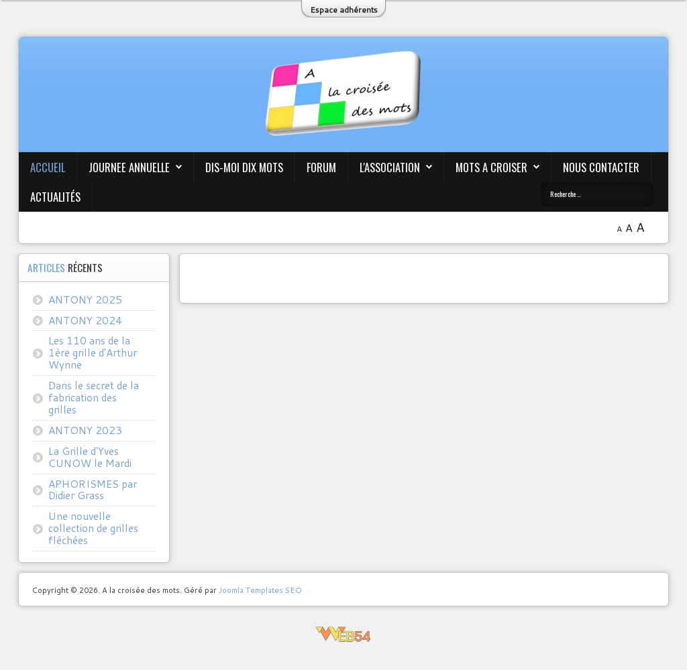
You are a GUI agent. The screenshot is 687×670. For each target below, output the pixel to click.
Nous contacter (601, 167)
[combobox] (597, 194)
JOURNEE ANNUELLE (129, 167)
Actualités (55, 196)
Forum (321, 167)
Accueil (47, 167)
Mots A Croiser (491, 167)
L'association (390, 167)
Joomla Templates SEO (260, 590)
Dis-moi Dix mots (244, 167)
